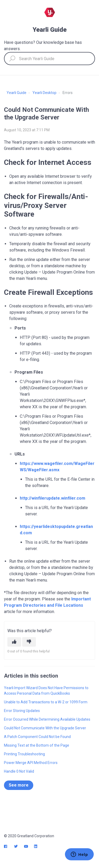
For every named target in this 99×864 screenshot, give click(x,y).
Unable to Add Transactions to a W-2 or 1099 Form (45, 702)
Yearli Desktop (44, 93)
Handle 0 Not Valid (19, 771)
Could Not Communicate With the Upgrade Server (45, 728)
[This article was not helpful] (29, 642)
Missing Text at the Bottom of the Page (36, 745)
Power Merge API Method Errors (31, 763)
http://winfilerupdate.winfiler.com (52, 498)
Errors (68, 93)
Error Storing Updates (22, 711)
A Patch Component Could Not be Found (37, 737)
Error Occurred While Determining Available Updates (47, 719)
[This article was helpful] (14, 642)
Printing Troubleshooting (24, 754)
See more (19, 785)
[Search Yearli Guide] (49, 58)
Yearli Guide (16, 93)
